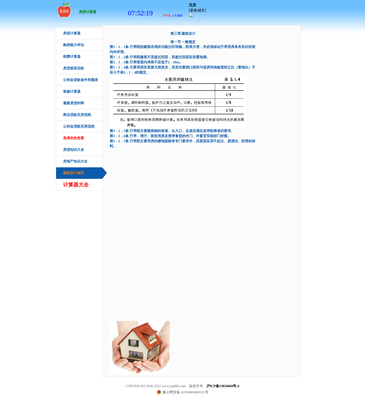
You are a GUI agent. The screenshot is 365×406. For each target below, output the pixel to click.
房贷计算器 (87, 12)
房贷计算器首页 (64, 9)
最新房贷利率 (73, 103)
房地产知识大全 (75, 161)
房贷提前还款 (73, 68)
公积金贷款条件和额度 (80, 80)
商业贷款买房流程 (77, 115)
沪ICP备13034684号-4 (222, 386)
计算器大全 (76, 185)
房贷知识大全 (73, 150)
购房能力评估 (73, 45)
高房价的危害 (73, 138)
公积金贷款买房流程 (79, 126)
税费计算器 (72, 56)
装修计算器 (72, 91)
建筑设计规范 (73, 173)
